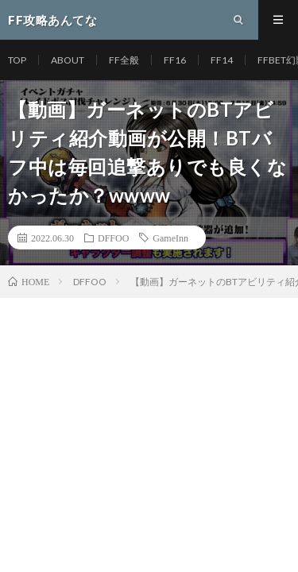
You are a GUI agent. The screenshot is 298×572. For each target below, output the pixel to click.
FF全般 (124, 60)
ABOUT (67, 60)
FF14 (222, 60)
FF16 (175, 60)
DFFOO (113, 237)
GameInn (170, 237)
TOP (17, 60)
